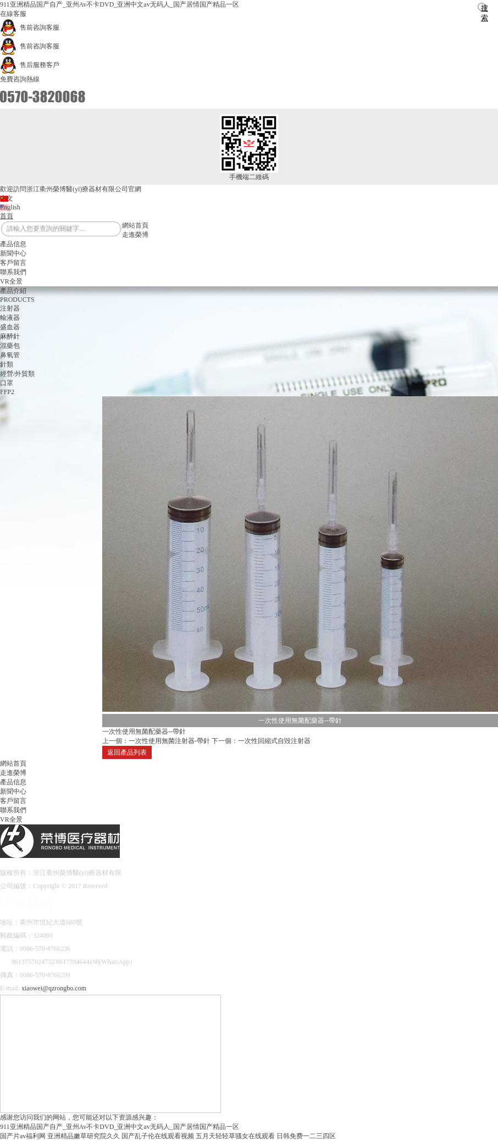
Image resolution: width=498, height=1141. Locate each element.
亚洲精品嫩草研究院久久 (83, 1136)
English (10, 207)
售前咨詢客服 (29, 27)
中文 (6, 198)
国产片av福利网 (23, 1136)
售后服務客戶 (29, 65)
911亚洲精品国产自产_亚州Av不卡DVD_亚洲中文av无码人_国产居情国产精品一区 (119, 4)
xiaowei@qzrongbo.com (53, 988)
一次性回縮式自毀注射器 (274, 741)
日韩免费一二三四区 (306, 1136)
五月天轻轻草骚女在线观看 (235, 1136)
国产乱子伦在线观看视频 (157, 1136)
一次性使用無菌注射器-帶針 (169, 741)
